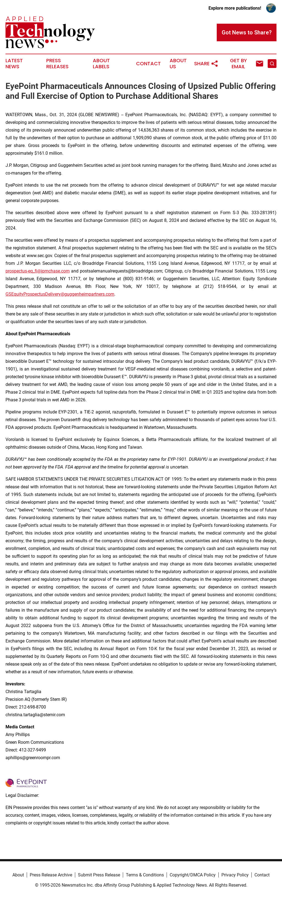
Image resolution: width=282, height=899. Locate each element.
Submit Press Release (99, 875)
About (18, 875)
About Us (178, 64)
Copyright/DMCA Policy (193, 875)
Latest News (14, 64)
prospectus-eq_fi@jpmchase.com (38, 271)
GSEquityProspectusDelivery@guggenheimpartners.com (60, 294)
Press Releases (57, 64)
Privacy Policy (235, 875)
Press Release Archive (51, 875)
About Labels (101, 64)
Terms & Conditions (145, 875)
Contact (148, 64)
